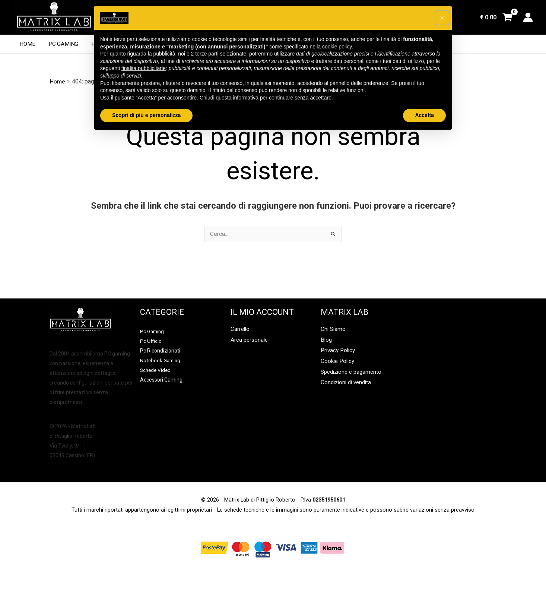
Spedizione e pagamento (353, 373)
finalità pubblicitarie (143, 68)
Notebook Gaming (161, 361)
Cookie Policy (339, 362)
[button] (442, 18)
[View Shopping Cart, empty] (496, 17)
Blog (327, 340)
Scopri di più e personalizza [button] (146, 115)
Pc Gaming (61, 44)
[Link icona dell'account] (528, 17)
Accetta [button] (424, 115)
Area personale (250, 340)
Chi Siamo (334, 329)
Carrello (241, 329)
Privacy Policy (339, 351)
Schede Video (156, 370)
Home (27, 44)
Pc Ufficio (151, 341)
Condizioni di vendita (348, 385)
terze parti (206, 54)
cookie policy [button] (337, 47)
